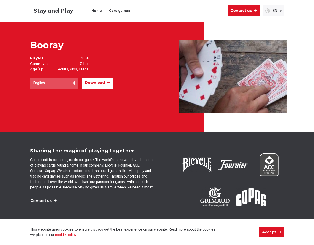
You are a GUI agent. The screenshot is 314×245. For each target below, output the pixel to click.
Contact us (241, 10)
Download (95, 83)
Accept (269, 232)
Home (96, 10)
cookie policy (65, 235)
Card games (119, 10)
